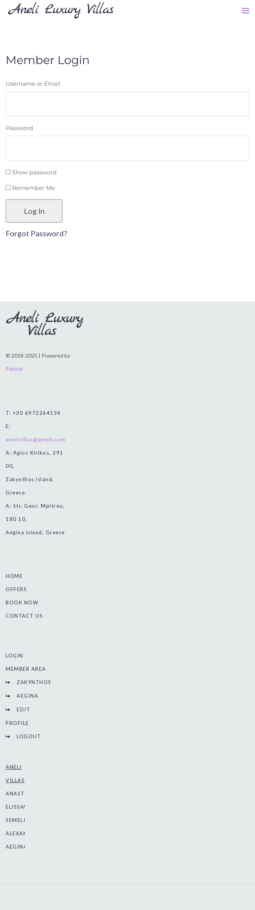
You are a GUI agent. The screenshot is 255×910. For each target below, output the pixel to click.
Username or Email (33, 83)
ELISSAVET (20, 807)
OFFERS (16, 589)
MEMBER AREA (26, 669)
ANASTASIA (22, 794)
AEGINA (27, 696)
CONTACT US (24, 616)
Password (19, 128)
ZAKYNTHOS (34, 682)
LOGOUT (29, 736)
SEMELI (15, 820)
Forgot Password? (36, 233)
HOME (14, 576)
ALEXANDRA (22, 833)
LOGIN (14, 656)
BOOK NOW (22, 602)
